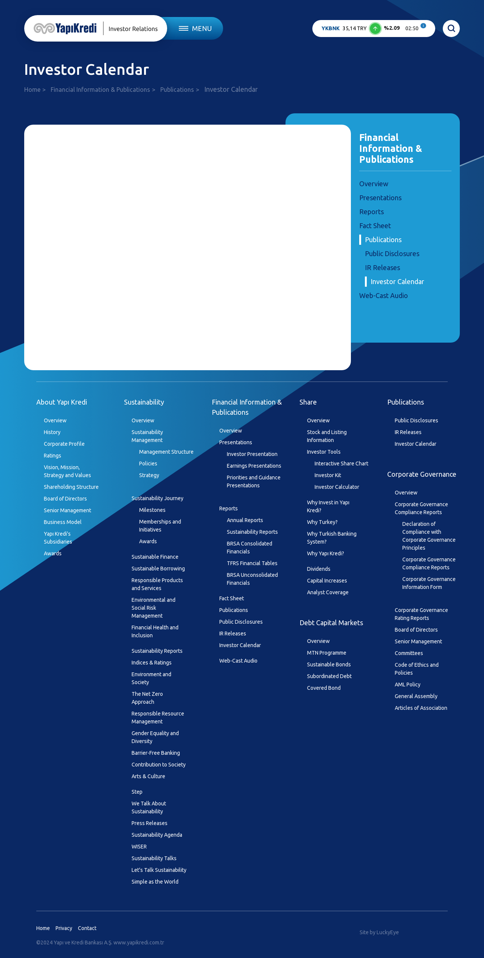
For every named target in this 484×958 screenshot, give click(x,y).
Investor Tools (324, 452)
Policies (148, 463)
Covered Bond (324, 688)
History (52, 432)
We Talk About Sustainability (149, 807)
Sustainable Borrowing (158, 569)
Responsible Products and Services (157, 584)
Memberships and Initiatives (160, 526)
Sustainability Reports (157, 651)
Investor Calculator (337, 487)
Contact (87, 928)
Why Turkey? (322, 522)
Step (137, 792)
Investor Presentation (252, 454)
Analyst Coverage (328, 592)
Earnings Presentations (254, 466)
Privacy (64, 928)
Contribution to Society (159, 765)
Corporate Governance (421, 474)
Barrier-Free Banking (156, 753)
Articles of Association (421, 708)
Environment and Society (151, 678)
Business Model (63, 522)
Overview (373, 183)
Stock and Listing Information (327, 436)
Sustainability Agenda (157, 835)
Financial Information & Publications (100, 89)
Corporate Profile (64, 444)
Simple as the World (155, 882)
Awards (53, 553)
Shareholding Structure (71, 487)
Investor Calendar (397, 281)
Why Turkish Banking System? (332, 538)
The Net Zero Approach (147, 698)
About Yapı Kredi (61, 402)
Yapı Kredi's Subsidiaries (58, 538)
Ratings (52, 456)
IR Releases (382, 267)
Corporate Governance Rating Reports (421, 614)
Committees (409, 653)
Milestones (152, 510)
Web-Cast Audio (383, 295)
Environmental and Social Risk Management (153, 608)
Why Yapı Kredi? (325, 553)
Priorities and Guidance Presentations (254, 481)
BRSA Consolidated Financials (249, 548)
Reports (371, 211)
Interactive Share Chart (341, 463)
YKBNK (330, 28)
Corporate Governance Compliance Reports (421, 508)
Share (308, 402)
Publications (177, 89)
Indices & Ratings (152, 663)
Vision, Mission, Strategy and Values (67, 471)
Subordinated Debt (329, 676)
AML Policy (407, 684)
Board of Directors (65, 499)
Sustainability (144, 402)
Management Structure (166, 452)
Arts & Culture (148, 776)
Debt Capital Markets (331, 622)
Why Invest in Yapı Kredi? (328, 506)
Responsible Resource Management (158, 718)
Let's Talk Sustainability (159, 870)
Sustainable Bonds (329, 664)
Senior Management (67, 510)
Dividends (318, 569)
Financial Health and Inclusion (155, 631)
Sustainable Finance (155, 557)
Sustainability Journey (157, 498)
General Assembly (416, 696)
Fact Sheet (375, 225)
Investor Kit (328, 475)
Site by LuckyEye (379, 932)
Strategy (149, 475)
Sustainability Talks (154, 858)
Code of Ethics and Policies (417, 669)
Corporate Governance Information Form (429, 583)
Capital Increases (327, 581)
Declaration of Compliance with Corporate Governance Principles (429, 536)
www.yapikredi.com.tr (138, 942)
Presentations (380, 197)
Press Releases (150, 823)
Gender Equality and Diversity (155, 737)
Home (32, 89)
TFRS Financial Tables (252, 563)
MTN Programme (326, 653)
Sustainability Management (147, 436)
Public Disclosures (392, 253)
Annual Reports (245, 520)
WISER (139, 847)
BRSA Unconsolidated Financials (252, 579)
